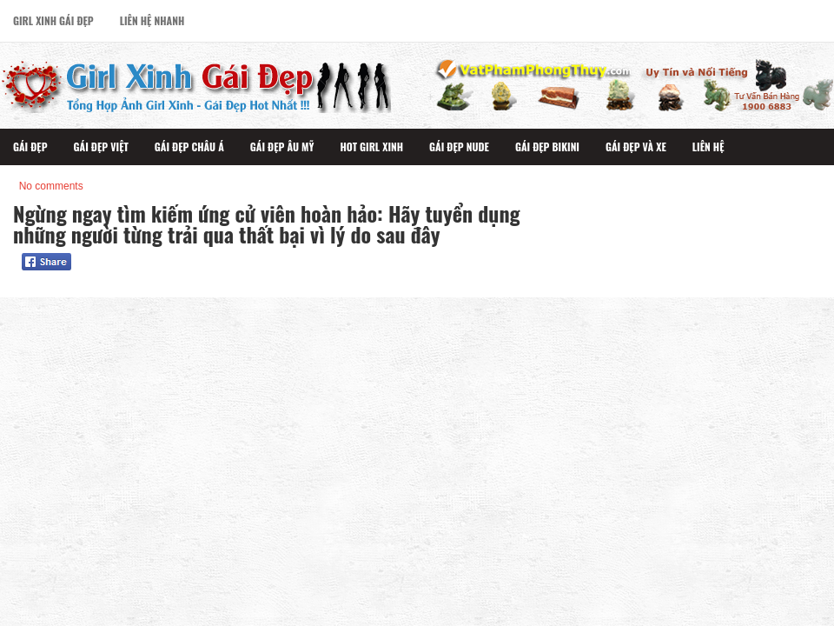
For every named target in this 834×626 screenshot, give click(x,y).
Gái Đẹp (30, 146)
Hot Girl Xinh (371, 146)
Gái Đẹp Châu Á (189, 146)
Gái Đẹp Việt (101, 146)
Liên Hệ (708, 146)
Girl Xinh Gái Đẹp (53, 20)
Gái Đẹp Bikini (547, 146)
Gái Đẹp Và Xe (636, 146)
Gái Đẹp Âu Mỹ (282, 146)
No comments (51, 186)
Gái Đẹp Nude (459, 146)
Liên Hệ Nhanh (152, 20)
